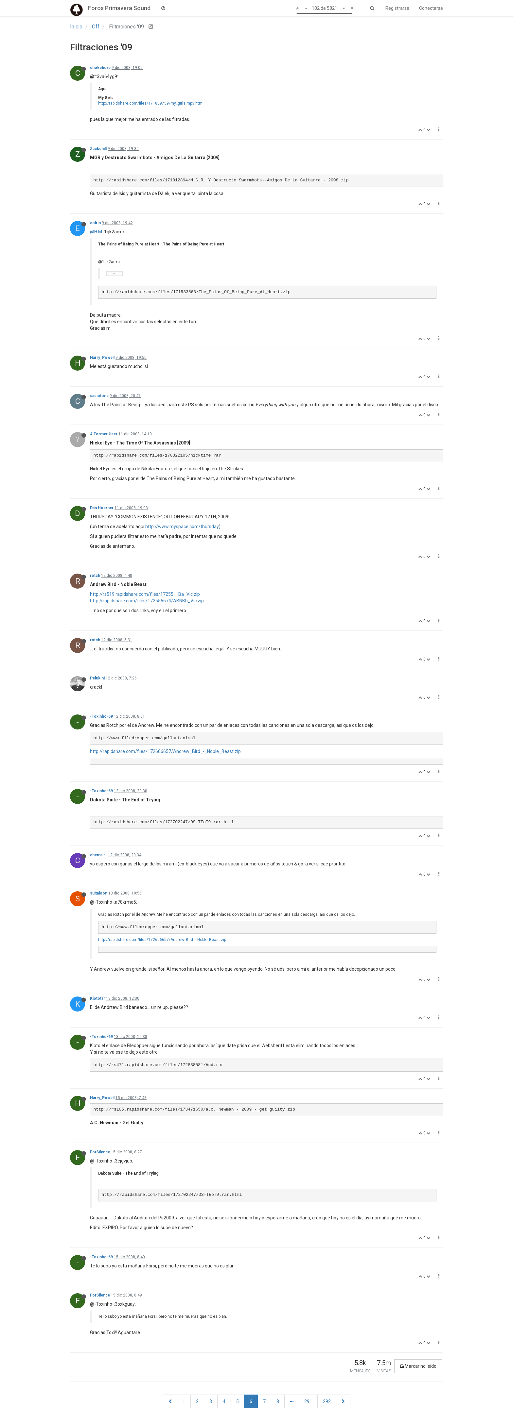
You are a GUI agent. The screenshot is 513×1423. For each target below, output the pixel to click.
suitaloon (98, 893)
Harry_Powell (102, 357)
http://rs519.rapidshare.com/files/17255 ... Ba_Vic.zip (145, 594)
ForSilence (100, 1152)
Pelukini (97, 678)
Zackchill (98, 148)
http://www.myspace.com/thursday (182, 526)
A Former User (103, 434)
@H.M (96, 231)
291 (308, 1401)
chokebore (100, 67)
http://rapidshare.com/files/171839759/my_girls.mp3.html (150, 103)
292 (327, 1401)
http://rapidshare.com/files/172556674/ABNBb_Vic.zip (147, 600)
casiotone (99, 395)
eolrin (95, 223)
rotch (95, 575)
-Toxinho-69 (101, 716)
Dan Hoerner (102, 508)
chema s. (98, 855)
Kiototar (97, 998)
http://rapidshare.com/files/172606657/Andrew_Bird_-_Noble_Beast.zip (165, 751)
